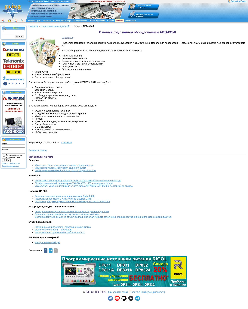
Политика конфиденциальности (147, 292)
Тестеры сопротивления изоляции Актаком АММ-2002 (64, 196)
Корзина (139, 14)
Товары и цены (34, 21)
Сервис (110, 21)
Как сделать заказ (118, 292)
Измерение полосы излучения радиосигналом (60, 167)
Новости (119, 21)
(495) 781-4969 (37, 1)
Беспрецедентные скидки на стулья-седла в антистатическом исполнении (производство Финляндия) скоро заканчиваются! (103, 216)
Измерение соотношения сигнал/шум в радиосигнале (64, 165)
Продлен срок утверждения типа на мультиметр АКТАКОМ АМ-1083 (72, 201)
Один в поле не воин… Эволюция (53, 229)
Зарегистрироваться (10, 166)
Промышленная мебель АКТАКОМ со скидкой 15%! (63, 198)
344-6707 (46, 1)
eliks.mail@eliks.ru (64, 1)
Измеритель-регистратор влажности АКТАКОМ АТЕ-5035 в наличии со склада (78, 180)
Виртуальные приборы (47, 242)
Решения (47, 21)
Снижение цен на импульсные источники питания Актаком (67, 214)
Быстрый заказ (80, 21)
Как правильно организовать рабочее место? (60, 232)
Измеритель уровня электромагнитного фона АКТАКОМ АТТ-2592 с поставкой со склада (84, 186)
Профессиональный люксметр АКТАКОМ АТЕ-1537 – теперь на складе (74, 183)
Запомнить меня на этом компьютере (14, 156)
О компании (130, 21)
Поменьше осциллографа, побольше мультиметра (63, 227)
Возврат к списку (38, 150)
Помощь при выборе (62, 21)
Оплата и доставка (97, 21)
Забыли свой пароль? (11, 163)
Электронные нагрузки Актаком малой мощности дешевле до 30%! (72, 211)
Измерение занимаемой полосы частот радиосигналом (65, 170)
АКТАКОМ (66, 142)
